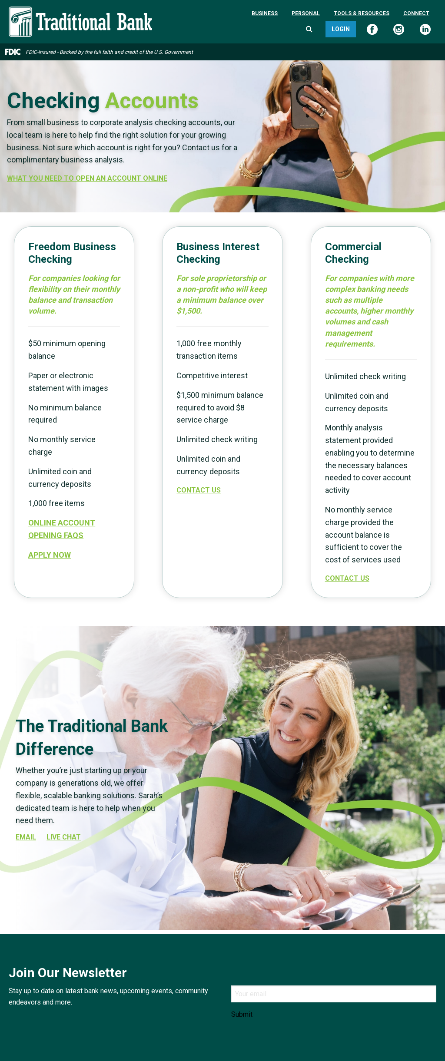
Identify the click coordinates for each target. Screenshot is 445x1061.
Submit (241, 1014)
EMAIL (26, 837)
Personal (306, 13)
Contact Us (198, 490)
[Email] (333, 993)
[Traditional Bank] (80, 11)
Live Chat (63, 837)
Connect (416, 13)
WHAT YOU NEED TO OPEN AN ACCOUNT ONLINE (87, 178)
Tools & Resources (361, 13)
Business (265, 13)
